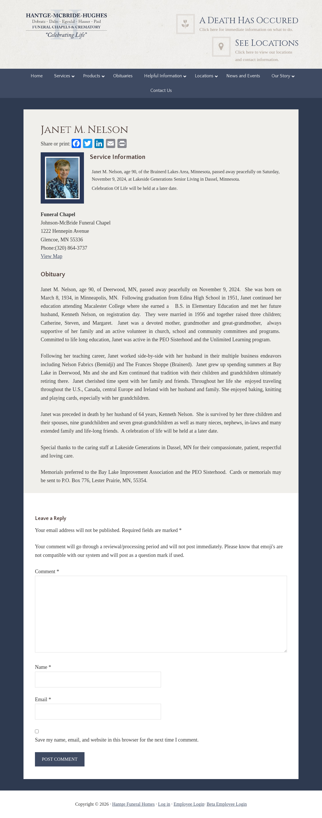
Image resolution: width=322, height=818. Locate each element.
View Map (51, 256)
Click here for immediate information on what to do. (246, 29)
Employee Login (189, 804)
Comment (47, 571)
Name (43, 667)
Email (43, 699)
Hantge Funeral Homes (133, 804)
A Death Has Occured (249, 20)
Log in (164, 804)
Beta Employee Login (227, 804)
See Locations (267, 43)
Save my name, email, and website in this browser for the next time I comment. (117, 740)
